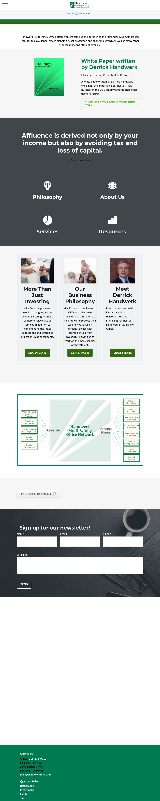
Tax (22, 797)
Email (63, 534)
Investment (27, 789)
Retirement (27, 785)
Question (22, 554)
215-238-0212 (37, 758)
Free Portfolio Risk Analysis (36, 494)
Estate (24, 793)
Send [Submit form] (24, 584)
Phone (107, 534)
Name (20, 534)
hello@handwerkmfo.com (35, 774)
